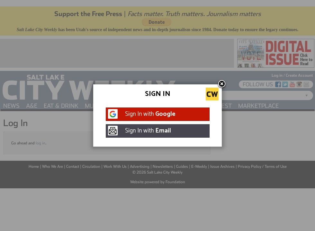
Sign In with (150, 114)
